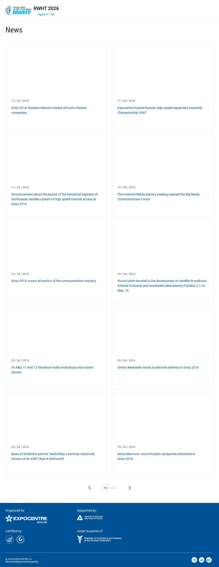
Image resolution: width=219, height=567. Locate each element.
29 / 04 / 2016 (126, 274)
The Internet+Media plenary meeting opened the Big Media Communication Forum (159, 197)
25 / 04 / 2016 (126, 360)
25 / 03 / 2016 (126, 447)
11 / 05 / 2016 (20, 101)
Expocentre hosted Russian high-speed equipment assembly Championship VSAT (160, 110)
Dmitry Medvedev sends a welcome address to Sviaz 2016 (158, 367)
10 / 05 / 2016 (126, 187)
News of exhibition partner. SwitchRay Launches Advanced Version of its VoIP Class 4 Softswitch (52, 456)
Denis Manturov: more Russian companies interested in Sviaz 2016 (156, 456)
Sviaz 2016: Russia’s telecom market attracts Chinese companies (48, 110)
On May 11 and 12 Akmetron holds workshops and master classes (52, 370)
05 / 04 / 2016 (20, 447)
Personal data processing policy (21, 561)
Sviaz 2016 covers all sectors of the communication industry (53, 281)
